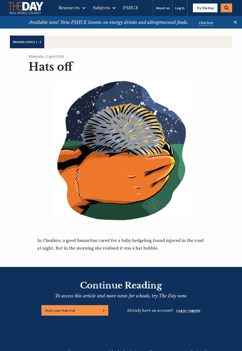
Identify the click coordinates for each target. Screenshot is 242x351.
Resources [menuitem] (69, 7)
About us (163, 8)
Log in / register (188, 310)
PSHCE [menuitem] (130, 7)
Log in (180, 8)
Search (226, 8)
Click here (206, 22)
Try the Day (205, 8)
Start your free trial (60, 310)
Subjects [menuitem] (101, 7)
